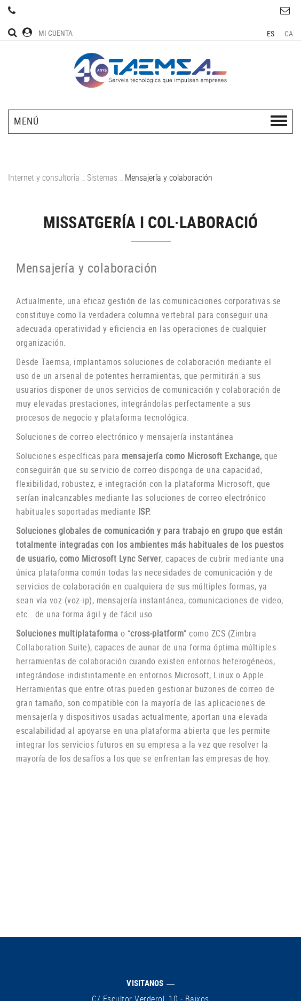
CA (289, 33)
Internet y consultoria (44, 177)
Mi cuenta (47, 33)
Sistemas (102, 177)
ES (271, 33)
